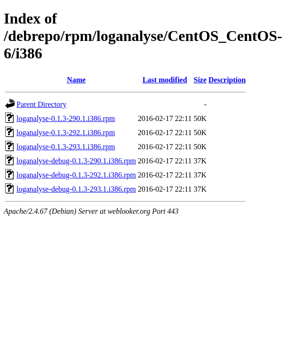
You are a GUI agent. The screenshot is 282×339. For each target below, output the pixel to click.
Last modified (165, 80)
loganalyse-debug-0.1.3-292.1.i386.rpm (76, 175)
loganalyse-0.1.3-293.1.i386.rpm (65, 147)
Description (227, 80)
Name (76, 80)
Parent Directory (41, 104)
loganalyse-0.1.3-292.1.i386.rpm (65, 133)
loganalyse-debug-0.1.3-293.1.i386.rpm (76, 189)
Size (200, 80)
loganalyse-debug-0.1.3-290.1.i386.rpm (76, 161)
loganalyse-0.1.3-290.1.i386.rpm (65, 118)
